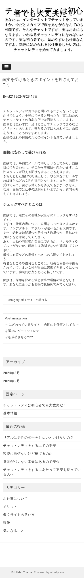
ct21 (10, 96)
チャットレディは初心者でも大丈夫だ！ (44, 12)
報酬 (6, 523)
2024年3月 (11, 373)
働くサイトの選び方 (34, 300)
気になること (13, 531)
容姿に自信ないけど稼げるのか (27, 454)
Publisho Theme (21, 572)
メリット (10, 507)
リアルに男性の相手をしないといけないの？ (38, 438)
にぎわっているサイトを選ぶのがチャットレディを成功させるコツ (22, 331)
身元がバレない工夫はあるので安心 (31, 462)
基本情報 (10, 413)
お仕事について (15, 499)
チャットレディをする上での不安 (29, 446)
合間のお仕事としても (61, 324)
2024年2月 (11, 381)
